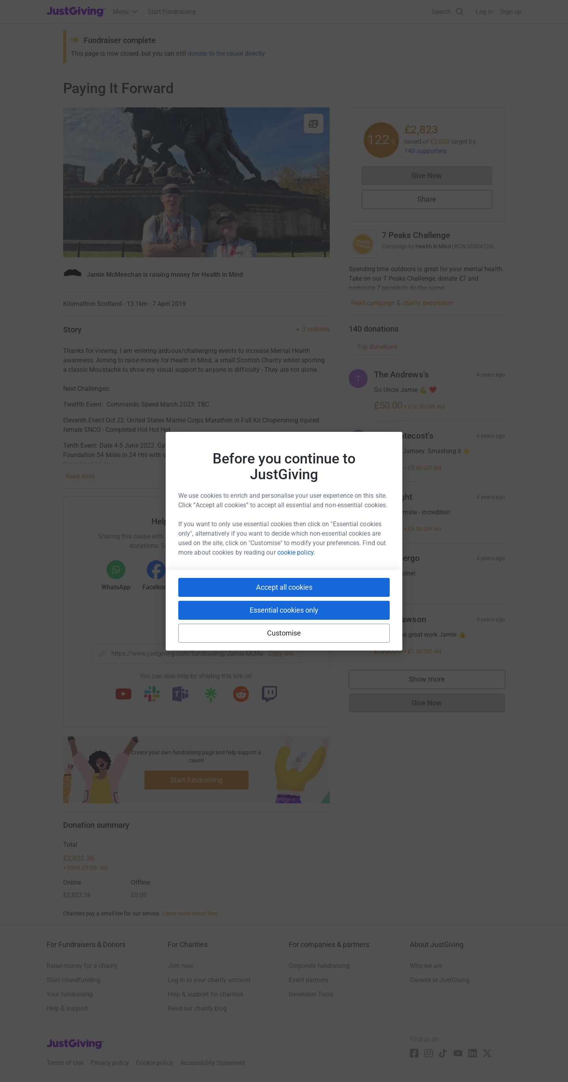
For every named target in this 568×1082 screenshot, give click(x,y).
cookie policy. (296, 552)
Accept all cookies (284, 587)
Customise (284, 633)
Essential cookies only (284, 610)
